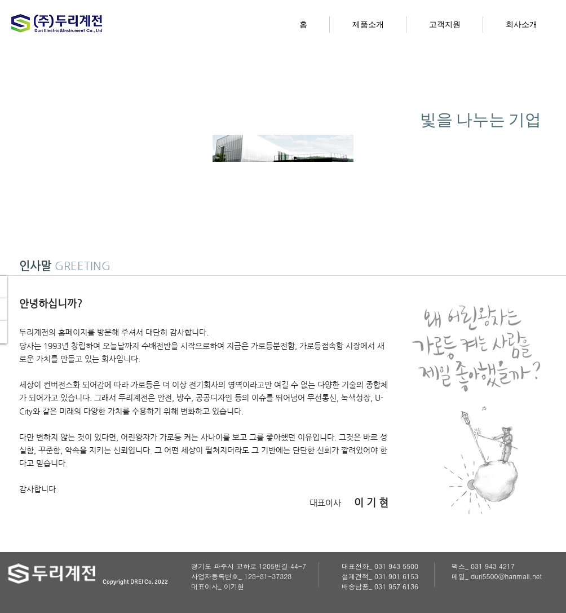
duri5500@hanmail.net (506, 576)
